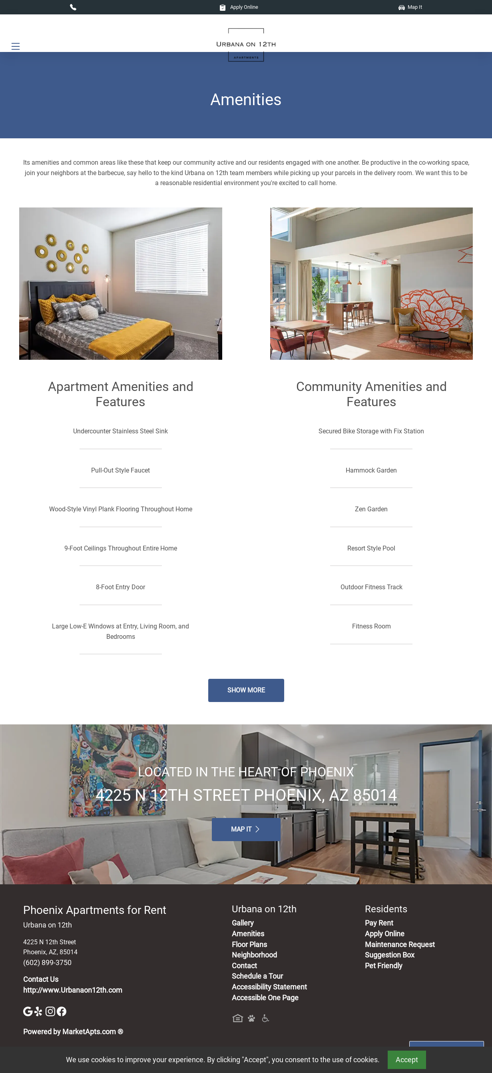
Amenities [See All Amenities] (248, 934)
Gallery (243, 923)
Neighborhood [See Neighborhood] (254, 955)
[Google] (28, 1011)
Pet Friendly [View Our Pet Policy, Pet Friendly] (383, 966)
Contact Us (40, 979)
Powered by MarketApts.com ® (73, 1032)
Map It (410, 7)
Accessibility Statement (269, 987)
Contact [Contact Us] (244, 966)
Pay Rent (379, 923)
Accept (407, 1060)
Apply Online (238, 7)
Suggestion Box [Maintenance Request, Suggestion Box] (389, 955)
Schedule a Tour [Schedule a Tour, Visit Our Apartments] (257, 976)
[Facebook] (61, 1011)
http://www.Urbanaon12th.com (72, 990)
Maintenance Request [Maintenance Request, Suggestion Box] (400, 945)
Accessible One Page (265, 998)
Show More (246, 690)
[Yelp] (40, 1011)
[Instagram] (51, 1011)
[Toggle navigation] (15, 46)
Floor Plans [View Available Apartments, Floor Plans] (249, 945)
